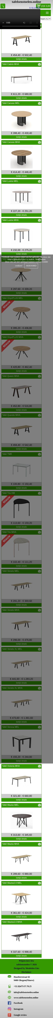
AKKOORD (31, 266)
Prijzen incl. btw (26, 961)
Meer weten (40, 259)
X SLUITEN (34, 8)
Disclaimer (27, 972)
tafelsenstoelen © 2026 (26, 964)
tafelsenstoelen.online (26, 1)
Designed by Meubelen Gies (26, 968)
